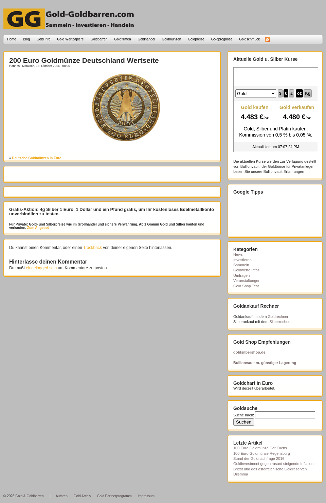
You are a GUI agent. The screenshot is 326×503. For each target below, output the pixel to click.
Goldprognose (222, 39)
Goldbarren (99, 39)
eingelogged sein (41, 268)
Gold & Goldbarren (29, 496)
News (238, 254)
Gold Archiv (82, 496)
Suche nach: (243, 415)
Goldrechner (278, 317)
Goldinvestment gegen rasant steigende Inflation (273, 464)
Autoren (62, 496)
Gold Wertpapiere (70, 39)
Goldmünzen (171, 39)
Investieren (242, 260)
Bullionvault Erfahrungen (284, 171)
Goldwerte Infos (246, 270)
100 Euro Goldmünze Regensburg (261, 453)
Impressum (146, 496)
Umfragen (241, 275)
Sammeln (241, 265)
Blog (26, 39)
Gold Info (44, 39)
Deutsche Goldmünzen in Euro (36, 158)
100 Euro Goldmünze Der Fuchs (260, 448)
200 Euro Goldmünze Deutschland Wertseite (84, 60)
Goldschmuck (249, 39)
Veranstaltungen (246, 281)
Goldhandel (146, 39)
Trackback (92, 247)
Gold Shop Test (246, 286)
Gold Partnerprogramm (114, 496)
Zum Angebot (37, 228)
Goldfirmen (122, 39)
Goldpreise (196, 39)
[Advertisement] (49, 84)
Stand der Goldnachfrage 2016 (258, 458)
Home (11, 39)
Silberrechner (280, 322)
